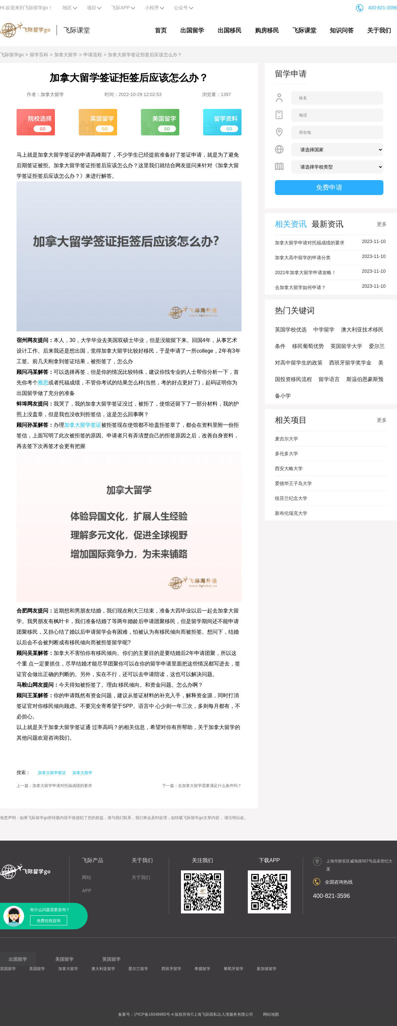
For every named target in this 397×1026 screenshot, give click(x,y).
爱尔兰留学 (138, 968)
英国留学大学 (346, 346)
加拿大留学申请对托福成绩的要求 (309, 242)
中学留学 (323, 329)
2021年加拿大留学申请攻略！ (305, 272)
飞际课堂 (77, 30)
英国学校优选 (291, 329)
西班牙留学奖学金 (350, 363)
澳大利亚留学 (103, 968)
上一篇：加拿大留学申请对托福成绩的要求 (54, 785)
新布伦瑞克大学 (291, 513)
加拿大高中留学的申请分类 (303, 257)
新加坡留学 (267, 968)
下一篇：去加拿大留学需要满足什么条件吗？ (202, 785)
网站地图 (271, 1014)
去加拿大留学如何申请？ (300, 287)
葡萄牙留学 (233, 968)
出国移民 (230, 30)
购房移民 (267, 30)
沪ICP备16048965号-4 (154, 1014)
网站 (86, 877)
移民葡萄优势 (308, 346)
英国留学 (8, 968)
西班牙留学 (171, 968)
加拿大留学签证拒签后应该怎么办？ (145, 54)
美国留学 (37, 968)
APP (86, 890)
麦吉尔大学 (286, 438)
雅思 (43, 382)
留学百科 (39, 54)
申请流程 (92, 54)
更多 (382, 224)
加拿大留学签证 (82, 425)
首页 (161, 30)
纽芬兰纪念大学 (291, 498)
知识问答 (342, 30)
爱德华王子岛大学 (293, 483)
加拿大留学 (65, 54)
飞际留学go (12, 54)
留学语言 (329, 379)
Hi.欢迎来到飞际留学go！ (26, 7)
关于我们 (379, 30)
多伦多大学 (286, 453)
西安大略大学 (289, 468)
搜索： (23, 772)
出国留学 (192, 30)
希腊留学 (202, 968)
